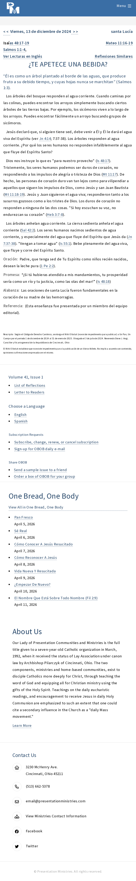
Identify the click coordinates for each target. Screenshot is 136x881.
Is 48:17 (103, 160)
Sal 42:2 (27, 230)
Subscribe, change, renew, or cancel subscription (56, 442)
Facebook (34, 831)
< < (6, 31)
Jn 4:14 (45, 138)
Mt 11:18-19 (14, 194)
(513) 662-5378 (38, 786)
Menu (121, 5)
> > (74, 31)
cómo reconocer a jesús (35, 557)
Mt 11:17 (110, 174)
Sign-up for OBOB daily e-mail (39, 448)
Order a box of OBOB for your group (44, 476)
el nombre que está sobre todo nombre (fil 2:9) (56, 598)
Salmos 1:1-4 (14, 49)
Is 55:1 (65, 243)
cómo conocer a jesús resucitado (43, 544)
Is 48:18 (103, 281)
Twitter (32, 846)
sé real (20, 530)
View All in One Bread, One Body (36, 507)
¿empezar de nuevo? (32, 584)
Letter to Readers (29, 392)
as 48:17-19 (19, 43)
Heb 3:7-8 (55, 214)
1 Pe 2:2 (47, 265)
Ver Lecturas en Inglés (22, 56)
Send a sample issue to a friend (40, 469)
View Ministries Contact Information (56, 816)
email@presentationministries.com (55, 801)
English (20, 414)
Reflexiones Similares (114, 56)
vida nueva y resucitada (35, 571)
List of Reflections (29, 385)
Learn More (22, 725)
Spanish (21, 421)
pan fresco (23, 517)
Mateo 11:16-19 (119, 43)
